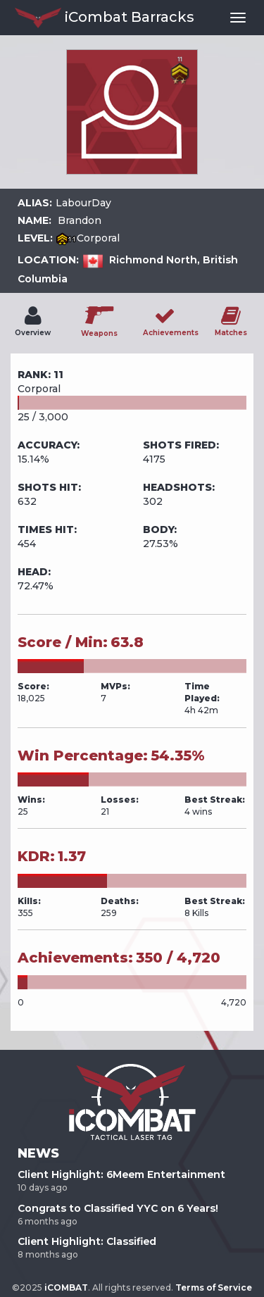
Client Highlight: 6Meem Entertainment (121, 1174)
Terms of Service (213, 1287)
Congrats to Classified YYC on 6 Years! (118, 1208)
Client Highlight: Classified (87, 1241)
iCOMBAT (66, 1287)
